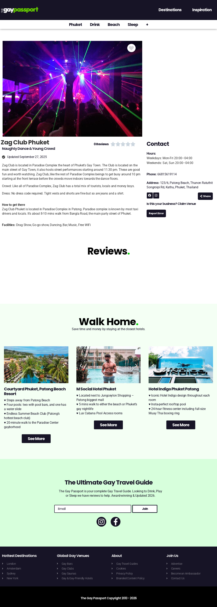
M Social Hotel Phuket (96, 389)
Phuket (75, 24)
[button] (8, 365)
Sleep (133, 24)
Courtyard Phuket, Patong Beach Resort (35, 391)
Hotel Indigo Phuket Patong (174, 389)
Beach (114, 24)
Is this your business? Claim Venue (171, 203)
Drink (95, 24)
